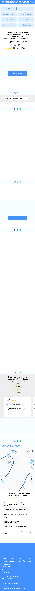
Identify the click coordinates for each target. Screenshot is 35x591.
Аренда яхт (5, 564)
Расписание (5, 573)
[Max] (15, 93)
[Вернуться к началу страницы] (2, 589)
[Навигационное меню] (33, 2)
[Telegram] (17, 93)
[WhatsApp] (20, 93)
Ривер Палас (20, 403)
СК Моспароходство (22, 408)
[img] (15, 545)
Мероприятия (6, 570)
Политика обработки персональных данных (13, 586)
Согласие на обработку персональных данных (14, 588)
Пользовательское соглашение (10, 583)
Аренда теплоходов (8, 558)
